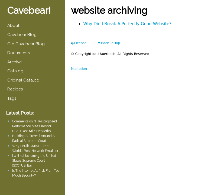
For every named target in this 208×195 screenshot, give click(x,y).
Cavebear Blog (22, 34)
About (13, 25)
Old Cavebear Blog (26, 43)
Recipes (15, 89)
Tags (11, 98)
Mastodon (79, 69)
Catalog (15, 71)
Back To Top (110, 43)
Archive (14, 62)
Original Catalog (23, 80)
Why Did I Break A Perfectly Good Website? (127, 23)
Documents (18, 52)
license (80, 43)
